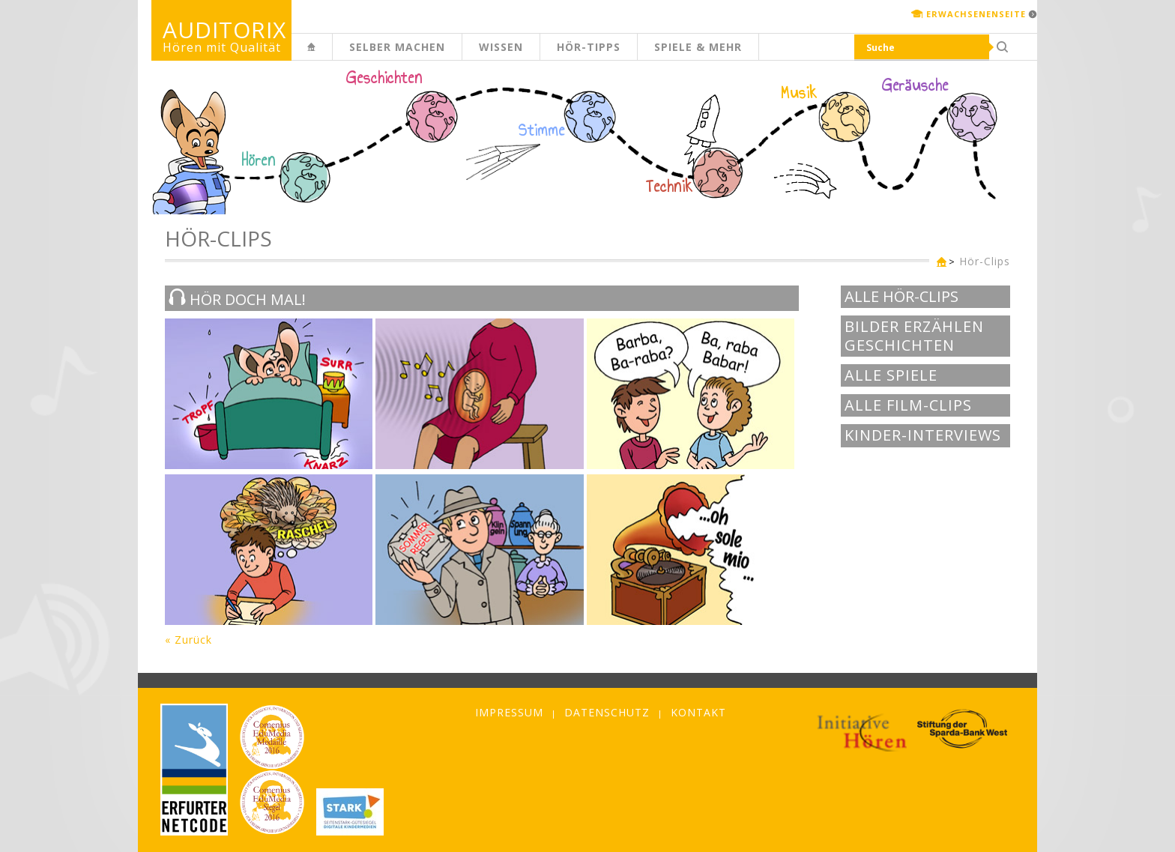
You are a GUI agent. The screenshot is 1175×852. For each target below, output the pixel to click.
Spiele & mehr (698, 47)
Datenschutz (607, 712)
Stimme (542, 130)
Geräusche (915, 85)
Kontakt (698, 712)
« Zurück (188, 639)
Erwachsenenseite (976, 13)
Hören (258, 160)
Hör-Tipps (588, 47)
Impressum (509, 712)
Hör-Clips (984, 261)
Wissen (501, 47)
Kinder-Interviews (923, 435)
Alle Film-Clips (908, 405)
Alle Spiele (891, 375)
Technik (669, 186)
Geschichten (384, 79)
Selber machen (397, 47)
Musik (799, 93)
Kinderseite (332, 55)
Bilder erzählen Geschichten (914, 336)
